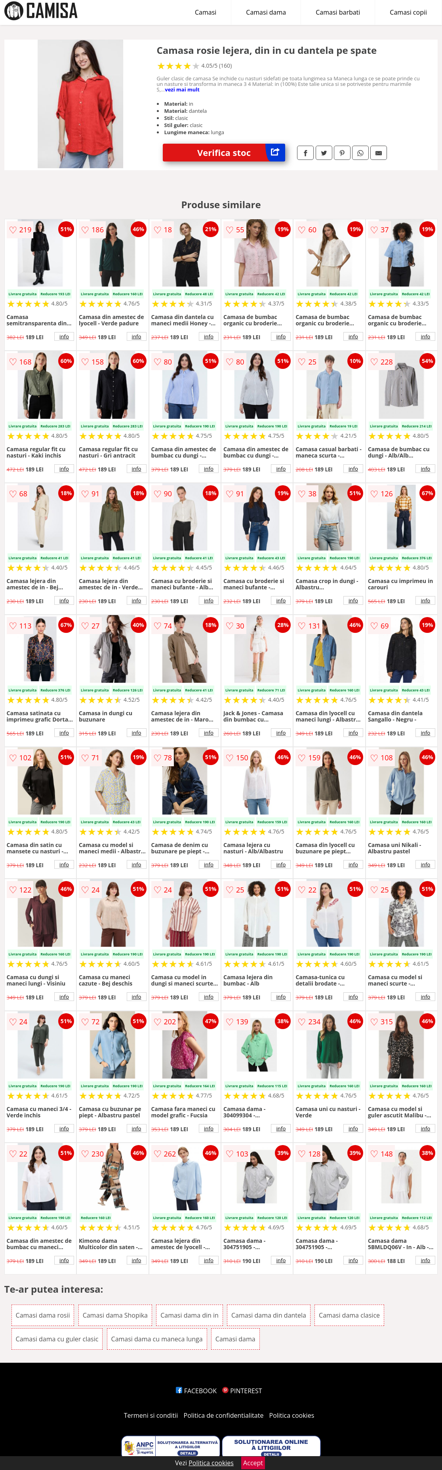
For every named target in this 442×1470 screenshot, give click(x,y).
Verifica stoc (241, 152)
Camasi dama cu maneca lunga (157, 1339)
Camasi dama (266, 12)
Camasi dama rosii (43, 1315)
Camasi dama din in (189, 1315)
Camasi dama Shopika (115, 1315)
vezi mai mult (182, 89)
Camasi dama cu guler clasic (57, 1339)
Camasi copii (408, 12)
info (64, 336)
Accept (253, 1463)
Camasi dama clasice (349, 1315)
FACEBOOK (196, 1390)
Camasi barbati (338, 12)
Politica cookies (291, 1415)
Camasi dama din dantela (268, 1315)
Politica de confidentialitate (224, 1415)
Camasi (205, 12)
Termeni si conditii (151, 1415)
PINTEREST (242, 1390)
